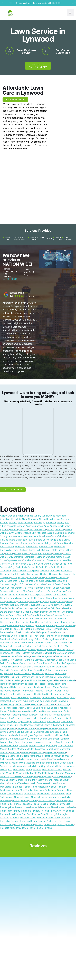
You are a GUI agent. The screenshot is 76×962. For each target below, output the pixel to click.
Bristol (60, 543)
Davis (50, 605)
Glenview (39, 659)
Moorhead (66, 776)
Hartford (4, 680)
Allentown (33, 519)
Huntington (27, 694)
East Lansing (22, 622)
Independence (49, 697)
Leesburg (49, 731)
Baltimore (10, 539)
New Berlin (44, 790)
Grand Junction (27, 663)
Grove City (39, 670)
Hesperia (32, 683)
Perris (3, 810)
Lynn (60, 745)
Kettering (16, 714)
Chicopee (32, 577)
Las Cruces (29, 728)
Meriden (4, 762)
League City (23, 731)
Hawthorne (38, 680)
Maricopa (14, 756)
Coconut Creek (52, 584)
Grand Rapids (57, 663)
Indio (72, 697)
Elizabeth (29, 629)
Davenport (34, 605)
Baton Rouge (49, 539)
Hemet (58, 680)
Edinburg (30, 625)
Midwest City (38, 766)
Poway (61, 824)
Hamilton (49, 673)
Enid (12, 632)
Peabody (4, 807)
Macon (3, 749)
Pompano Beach (28, 821)
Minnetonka (19, 769)
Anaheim (28, 522)
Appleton (4, 529)
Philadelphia (68, 810)
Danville (24, 605)
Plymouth (65, 817)
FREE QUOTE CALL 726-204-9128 (38, 65)
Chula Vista (62, 577)
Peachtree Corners (19, 807)
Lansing (4, 728)
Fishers (37, 639)
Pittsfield (4, 817)
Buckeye (23, 550)
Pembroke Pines (48, 807)
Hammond (60, 673)
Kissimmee (54, 714)
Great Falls (5, 666)
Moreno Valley (7, 780)
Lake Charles (39, 721)
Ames (21, 522)
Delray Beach (15, 611)
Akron (20, 515)
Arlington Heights (37, 529)
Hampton (4, 677)
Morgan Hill (21, 780)
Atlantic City (29, 533)
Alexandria (61, 515)
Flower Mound (28, 642)
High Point (60, 683)
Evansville (5, 635)
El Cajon (60, 625)
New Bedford (32, 790)
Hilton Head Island (29, 687)
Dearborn (12, 608)
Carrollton (5, 563)
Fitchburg (47, 639)
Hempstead (69, 680)
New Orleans (43, 793)
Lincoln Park (62, 735)
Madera (12, 749)
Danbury (14, 605)
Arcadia (14, 529)
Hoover (48, 690)
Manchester (52, 749)
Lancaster (70, 725)
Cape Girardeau (14, 560)
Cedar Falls (21, 567)
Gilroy (11, 659)
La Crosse (14, 718)
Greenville (5, 670)
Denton (35, 611)
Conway (60, 591)
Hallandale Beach (22, 673)
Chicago (15, 577)
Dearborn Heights (27, 608)
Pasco (36, 804)
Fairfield (23, 635)
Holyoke (16, 690)
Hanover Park (26, 677)
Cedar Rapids (57, 567)
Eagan (12, 622)
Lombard (64, 738)
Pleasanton (54, 817)
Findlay (29, 639)
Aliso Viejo (16, 519)
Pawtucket (64, 804)
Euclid (35, 632)
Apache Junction (34, 526)
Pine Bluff (26, 814)
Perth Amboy (13, 810)
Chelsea (44, 574)
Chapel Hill (55, 570)
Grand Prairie (42, 663)
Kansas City (6, 711)
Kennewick (47, 711)
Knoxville (65, 714)
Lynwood (68, 745)
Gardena (11, 656)
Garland (20, 656)
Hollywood (5, 690)
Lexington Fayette (32, 735)
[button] (70, 12)
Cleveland (62, 581)
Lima (44, 735)
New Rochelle (58, 793)
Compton (32, 591)
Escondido (25, 632)
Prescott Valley (7, 828)
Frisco (17, 653)
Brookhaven (32, 546)
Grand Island (12, 663)
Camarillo (18, 557)
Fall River (33, 635)
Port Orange (65, 821)
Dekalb (66, 608)
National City (17, 790)
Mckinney (5, 759)
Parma (17, 804)
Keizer (24, 711)
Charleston (66, 570)
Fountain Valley (19, 649)
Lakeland (38, 725)
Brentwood (38, 543)
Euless (50, 632)
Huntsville (5, 697)
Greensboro (61, 666)
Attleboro (41, 533)
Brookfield (20, 546)
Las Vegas (41, 728)
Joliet (3, 707)
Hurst (13, 697)
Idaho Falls (35, 697)
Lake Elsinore (53, 721)
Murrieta (60, 783)
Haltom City (38, 673)
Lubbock (40, 745)
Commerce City (19, 591)
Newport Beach (22, 797)
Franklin (32, 649)
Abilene (3, 515)
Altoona (4, 522)
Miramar (37, 769)
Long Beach (15, 742)
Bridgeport (50, 543)
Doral (33, 615)
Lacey (3, 721)
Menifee (47, 759)
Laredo (12, 728)
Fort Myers (30, 646)
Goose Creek (62, 659)
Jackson (39, 701)
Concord (42, 591)
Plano (33, 817)
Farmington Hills (66, 635)
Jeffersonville (22, 704)
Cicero (3, 581)
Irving (31, 701)
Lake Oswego (26, 725)
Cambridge (30, 557)
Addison (12, 515)
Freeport (51, 649)
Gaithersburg (49, 653)
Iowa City (16, 701)
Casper (55, 563)
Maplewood (51, 752)
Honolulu (38, 690)
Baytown (14, 543)
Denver (43, 611)
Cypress (61, 601)
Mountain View (15, 783)
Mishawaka (48, 769)
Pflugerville (37, 810)
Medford (15, 759)
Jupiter (28, 707)
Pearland (34, 807)
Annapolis (11, 526)
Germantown (61, 656)
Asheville (59, 529)
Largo (20, 728)
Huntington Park (61, 694)
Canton (60, 557)
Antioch (21, 526)
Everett (14, 635)
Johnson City (62, 704)
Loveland (23, 745)
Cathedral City (7, 567)
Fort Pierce (42, 646)
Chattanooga (32, 574)
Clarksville (39, 581)
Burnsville (47, 553)
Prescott (69, 824)
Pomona (15, 821)
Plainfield (24, 817)
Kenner (37, 711)
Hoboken (44, 687)
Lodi (50, 738)
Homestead (27, 690)
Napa (34, 786)
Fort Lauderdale (16, 646)
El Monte (4, 629)
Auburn (50, 533)
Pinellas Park (38, 814)
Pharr (46, 810)
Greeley (15, 666)
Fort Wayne (66, 646)
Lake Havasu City (9, 725)
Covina (41, 598)
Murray (51, 783)
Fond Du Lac (51, 642)
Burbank (9, 553)
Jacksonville (51, 701)
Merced (64, 759)
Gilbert (3, 659)
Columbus (5, 591)
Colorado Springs (42, 587)
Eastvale (65, 622)
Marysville (59, 756)
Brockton (68, 543)
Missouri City (22, 773)
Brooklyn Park (46, 546)
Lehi (57, 731)
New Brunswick (15, 793)
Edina (22, 625)
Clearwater (50, 581)
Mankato (4, 752)
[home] (9, 13)
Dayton (58, 605)
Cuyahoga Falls (48, 601)
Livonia (43, 738)
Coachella (39, 584)
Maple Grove (37, 752)
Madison (21, 749)
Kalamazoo (53, 707)
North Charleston (46, 800)
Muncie (28, 783)
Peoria (72, 807)
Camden (40, 557)
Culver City (11, 601)
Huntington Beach (43, 694)
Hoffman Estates (58, 687)
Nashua (52, 786)
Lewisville (17, 735)
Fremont (61, 649)
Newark (9, 797)
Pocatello (5, 821)
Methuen (40, 762)
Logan (56, 738)
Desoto (4, 615)
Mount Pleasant (36, 780)
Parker (10, 804)
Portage (18, 824)
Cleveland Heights (9, 584)
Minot (29, 769)
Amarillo (13, 522)
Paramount (62, 800)
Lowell (32, 745)
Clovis (30, 584)
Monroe (60, 773)
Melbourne (26, 759)
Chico (23, 577)
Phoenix (4, 814)
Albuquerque (48, 515)
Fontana (62, 642)
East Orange (36, 622)
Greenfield (49, 666)
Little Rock (13, 738)
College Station (14, 587)
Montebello (16, 776)
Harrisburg (50, 677)
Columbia (65, 587)
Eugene (42, 632)
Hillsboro (14, 687)
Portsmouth (50, 824)
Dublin (20, 618)
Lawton (4, 731)
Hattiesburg (16, 680)
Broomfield (59, 546)
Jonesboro (11, 707)
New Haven (30, 793)
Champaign (33, 570)
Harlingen (39, 677)
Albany (37, 515)
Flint (65, 639)
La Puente (56, 718)
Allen (24, 519)
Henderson (5, 683)
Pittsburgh (61, 814)
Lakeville (48, 725)
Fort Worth (5, 649)
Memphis (37, 759)
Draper (13, 618)
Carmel (36, 560)
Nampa (27, 786)
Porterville (28, 824)
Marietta (24, 756)
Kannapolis (65, 707)
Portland (39, 824)
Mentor (55, 759)
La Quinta (67, 718)
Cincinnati (12, 581)
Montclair (5, 776)
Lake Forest (67, 721)
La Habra (25, 718)
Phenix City (55, 810)
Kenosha (58, 711)
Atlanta (18, 533)
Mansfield (15, 752)
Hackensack (61, 670)
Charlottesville (17, 574)
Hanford (14, 677)
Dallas (69, 601)
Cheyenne (5, 577)
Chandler (44, 570)
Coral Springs (36, 594)
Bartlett (38, 539)
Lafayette (12, 721)
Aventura (27, 536)
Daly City (4, 605)
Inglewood (5, 701)
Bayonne (4, 543)
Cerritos (22, 570)
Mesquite (30, 762)
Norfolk (16, 800)
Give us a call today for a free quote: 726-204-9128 (38, 3)
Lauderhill (52, 728)
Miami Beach (59, 762)
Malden (30, 749)
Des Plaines (67, 611)
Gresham (28, 670)
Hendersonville (19, 683)
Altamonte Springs (59, 519)
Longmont (27, 742)
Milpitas (58, 766)
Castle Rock (66, 563)
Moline (51, 773)
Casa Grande (44, 563)
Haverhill (27, 680)
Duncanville (48, 618)
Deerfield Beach (54, 608)
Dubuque (29, 618)
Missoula (10, 773)
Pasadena (27, 804)
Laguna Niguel (25, 721)
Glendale (19, 659)
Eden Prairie (13, 625)
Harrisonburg (63, 677)
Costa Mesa (16, 598)
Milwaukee (68, 766)
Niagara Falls (63, 797)
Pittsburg (50, 814)
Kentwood (5, 714)
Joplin (21, 707)
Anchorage (39, 522)
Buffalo (45, 550)
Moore (56, 776)
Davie (44, 605)
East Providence (52, 622)
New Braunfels (58, 790)
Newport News (39, 797)
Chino (41, 577)
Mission (58, 769)
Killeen (25, 714)
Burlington (36, 553)
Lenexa (63, 731)
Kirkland (44, 714)
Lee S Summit (37, 731)
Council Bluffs (30, 598)
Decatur (41, 608)
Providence (22, 828)
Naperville (43, 786)
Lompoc (4, 742)
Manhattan (65, 749)
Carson (14, 563)
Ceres (14, 570)
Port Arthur (52, 821)
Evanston (59, 632)
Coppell (11, 594)
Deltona (27, 611)
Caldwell (57, 553)
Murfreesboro (40, 783)
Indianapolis (63, 697)
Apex (46, 526)
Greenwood (17, 670)
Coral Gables (22, 594)
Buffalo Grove (57, 550)
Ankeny (60, 522)
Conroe (51, 591)
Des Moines (54, 611)
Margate (4, 756)
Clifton (23, 584)
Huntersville (15, 694)
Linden (3, 738)
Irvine (25, 701)
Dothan (41, 615)
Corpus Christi (60, 594)
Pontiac (41, 821)
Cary (34, 563)
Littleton (23, 738)
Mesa (22, 762)
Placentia (14, 817)
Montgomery (45, 776)
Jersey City (35, 704)
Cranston (62, 598)
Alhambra (5, 519)
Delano (3, 611)
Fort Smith (54, 646)
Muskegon (5, 786)
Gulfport (49, 670)
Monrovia (70, 773)
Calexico (67, 553)
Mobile (33, 773)
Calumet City (6, 557)
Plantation (42, 817)
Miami (49, 762)
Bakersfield (56, 536)
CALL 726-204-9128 (15, 99)
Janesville (63, 701)
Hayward (49, 680)
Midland (27, 766)
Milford (50, 766)
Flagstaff (57, 639)
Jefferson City (7, 704)
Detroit (12, 615)
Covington (51, 598)
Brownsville (6, 550)
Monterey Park (30, 776)
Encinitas (4, 632)
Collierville (28, 587)
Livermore (34, 738)
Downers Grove (61, 615)
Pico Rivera (15, 814)
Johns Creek (48, 704)
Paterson (53, 804)
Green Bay (25, 666)
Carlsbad (27, 560)
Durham (4, 622)
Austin (19, 536)
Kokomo (4, 718)
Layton (12, 731)
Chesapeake (55, 574)
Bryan (15, 550)
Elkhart (48, 629)
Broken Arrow (7, 546)
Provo (32, 828)
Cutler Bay (34, 601)
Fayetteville (6, 639)
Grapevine (70, 663)
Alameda (28, 515)
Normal (24, 800)
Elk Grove (39, 629)
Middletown (15, 766)
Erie (17, 632)
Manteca (25, 752)
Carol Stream (47, 560)
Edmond (40, 625)
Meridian (13, 762)
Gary (27, 656)
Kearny (16, 711)
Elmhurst (57, 629)
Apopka (54, 526)
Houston (57, 690)
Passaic (44, 804)
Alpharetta (44, 519)
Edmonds (50, 625)
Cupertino (23, 601)
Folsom (40, 642)
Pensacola (62, 807)
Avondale (38, 536)
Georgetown (47, 656)
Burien (17, 553)
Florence (4, 642)
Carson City (25, 563)
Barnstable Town (24, 539)
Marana (62, 752)
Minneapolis (6, 769)
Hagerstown (6, 673)
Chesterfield (69, 574)
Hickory (50, 683)
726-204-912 (11, 279)
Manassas (40, 749)
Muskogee (17, 786)
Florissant (15, 642)
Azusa (47, 536)
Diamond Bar (23, 615)
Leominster (5, 735)
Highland (4, 687)
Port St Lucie (6, 824)
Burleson (26, 553)
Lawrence (63, 728)
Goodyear (50, 659)
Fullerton (25, 653)
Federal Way (19, 639)
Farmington (51, 635)
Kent (65, 711)
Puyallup (48, 828)
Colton (55, 587)
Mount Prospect (53, 780)
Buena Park (34, 550)
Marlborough (36, 756)
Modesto (42, 773)
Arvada (50, 529)
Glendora (29, 659)
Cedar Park (44, 567)
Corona (48, 594)
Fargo (41, 635)
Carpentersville (62, 560)
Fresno (69, 649)
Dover (49, 615)
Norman (33, 800)
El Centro (70, 625)
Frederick (41, 649)
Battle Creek (63, 539)
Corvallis (4, 598)
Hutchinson (23, 697)
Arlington (23, 529)
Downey (4, 618)
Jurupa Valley (39, 707)
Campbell (50, 557)
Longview (38, 742)
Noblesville (5, 800)
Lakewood (58, 725)
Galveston (62, 653)
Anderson (51, 522)
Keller (30, 711)
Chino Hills (50, 577)
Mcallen (69, 756)
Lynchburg (51, 745)
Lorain (47, 742)
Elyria (65, 629)
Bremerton (26, 543)
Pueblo (39, 828)
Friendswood (6, 653)
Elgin (21, 629)
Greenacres (37, 666)
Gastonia (35, 656)
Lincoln (51, 735)
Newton (52, 797)
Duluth (38, 618)
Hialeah (41, 683)
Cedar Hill (32, 567)
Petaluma (26, 810)
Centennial (5, 570)
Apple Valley (64, 526)
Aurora (11, 536)
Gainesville (36, 653)
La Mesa (35, 718)
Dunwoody (60, 618)
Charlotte (5, 574)
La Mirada (45, 718)
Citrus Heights (25, 581)
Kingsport (34, 714)
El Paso (14, 629)
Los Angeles (58, 742)
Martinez (48, 756)
